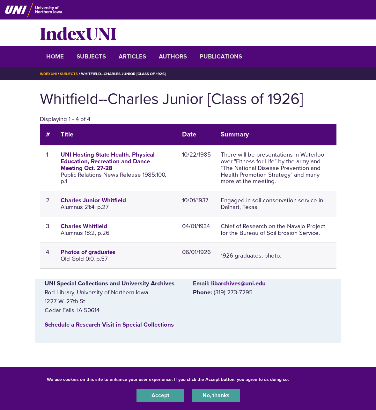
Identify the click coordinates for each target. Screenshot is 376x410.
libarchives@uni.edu (238, 283)
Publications (221, 56)
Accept (160, 395)
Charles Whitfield (84, 226)
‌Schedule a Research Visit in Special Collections (109, 324)
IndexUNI (78, 32)
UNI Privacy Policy (310, 378)
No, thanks (216, 395)
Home (55, 56)
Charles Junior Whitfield (93, 200)
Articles (132, 56)
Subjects (91, 56)
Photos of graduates (88, 252)
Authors (173, 56)
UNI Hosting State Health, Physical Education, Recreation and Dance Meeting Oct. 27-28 (108, 161)
